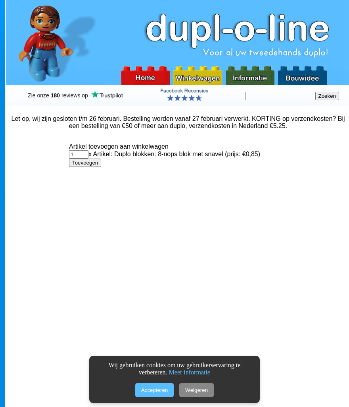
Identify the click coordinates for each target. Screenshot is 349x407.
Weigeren (196, 390)
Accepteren (154, 390)
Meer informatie (189, 372)
